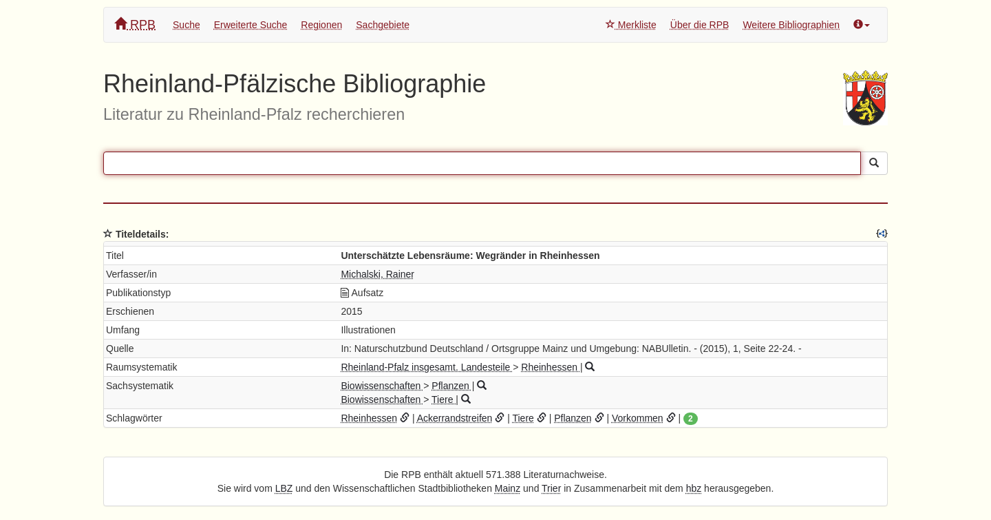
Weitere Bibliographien (791, 24)
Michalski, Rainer (377, 274)
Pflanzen (451, 385)
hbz (694, 488)
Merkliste (631, 24)
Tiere (443, 399)
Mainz (507, 488)
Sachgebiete (382, 24)
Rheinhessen (550, 367)
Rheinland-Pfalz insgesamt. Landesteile (427, 367)
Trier (551, 488)
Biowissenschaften (382, 385)
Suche (186, 24)
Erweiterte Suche (251, 24)
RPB (135, 24)
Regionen (321, 24)
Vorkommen (637, 418)
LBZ (284, 488)
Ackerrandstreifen (455, 418)
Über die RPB (699, 24)
